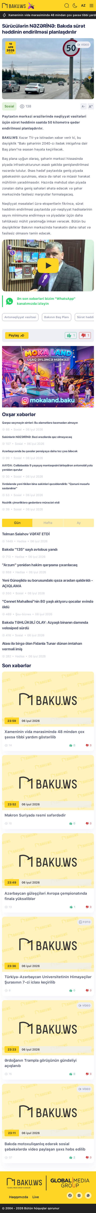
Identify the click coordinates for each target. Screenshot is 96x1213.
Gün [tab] (17, 523)
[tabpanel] (48, 595)
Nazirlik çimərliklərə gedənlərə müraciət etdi (30, 502)
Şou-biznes (23, 614)
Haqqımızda (18, 1197)
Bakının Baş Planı (56, 317)
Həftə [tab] (48, 523)
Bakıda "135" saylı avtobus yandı (29, 549)
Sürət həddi (85, 317)
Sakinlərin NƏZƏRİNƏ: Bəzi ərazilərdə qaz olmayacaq (37, 437)
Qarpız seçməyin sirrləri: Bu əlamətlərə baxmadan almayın (40, 422)
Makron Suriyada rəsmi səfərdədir (35, 815)
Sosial (9, 106)
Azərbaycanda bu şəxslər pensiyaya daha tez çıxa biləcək (40, 451)
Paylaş (17, 335)
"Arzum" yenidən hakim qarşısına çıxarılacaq (39, 565)
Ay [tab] (79, 523)
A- (83, 106)
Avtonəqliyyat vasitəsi (20, 317)
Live (35, 1197)
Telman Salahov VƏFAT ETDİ (26, 534)
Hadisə (21, 541)
